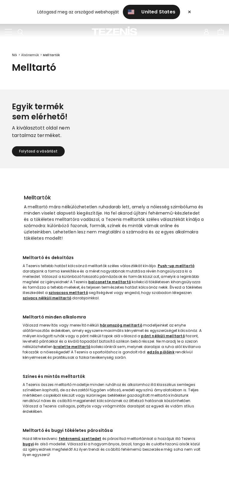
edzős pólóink (160, 352)
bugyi (28, 443)
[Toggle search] (20, 32)
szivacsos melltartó (68, 292)
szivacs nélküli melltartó (47, 298)
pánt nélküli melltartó (163, 335)
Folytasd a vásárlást (38, 151)
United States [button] (152, 11)
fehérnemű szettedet (80, 438)
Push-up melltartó (176, 265)
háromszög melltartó (121, 325)
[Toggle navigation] (8, 32)
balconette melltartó (109, 281)
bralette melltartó (71, 346)
